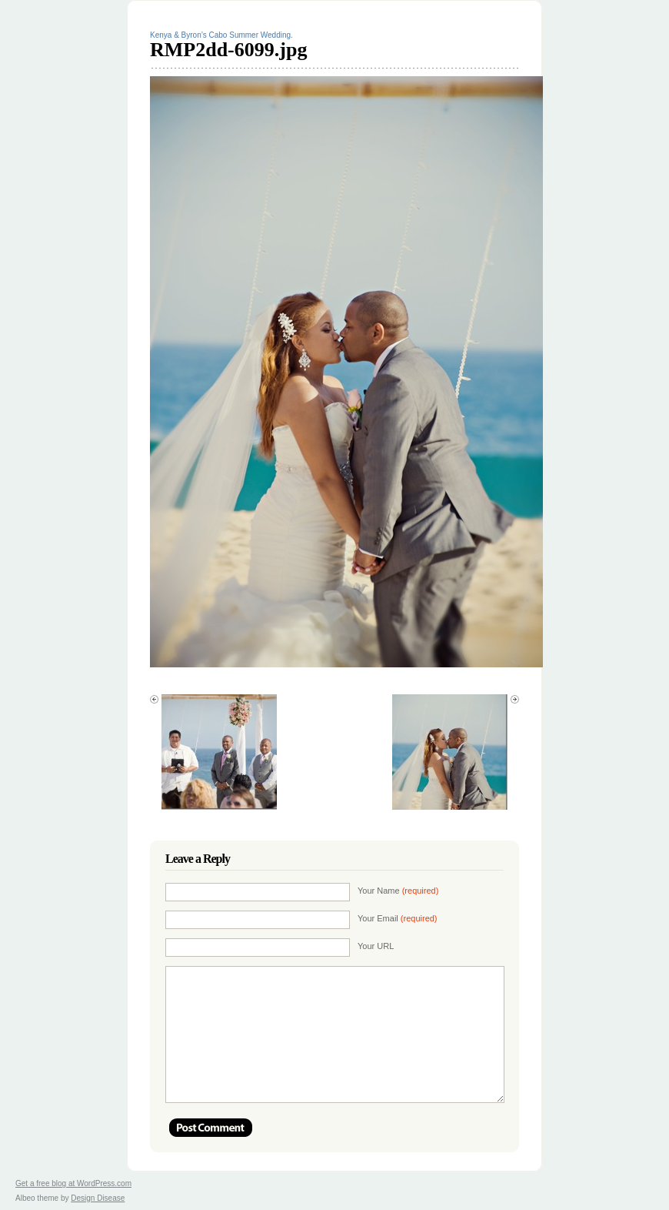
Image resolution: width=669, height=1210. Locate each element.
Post (210, 1127)
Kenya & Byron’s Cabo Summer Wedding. (221, 35)
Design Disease (98, 1198)
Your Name (398, 890)
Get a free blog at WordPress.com (73, 1183)
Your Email (398, 918)
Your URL (376, 946)
